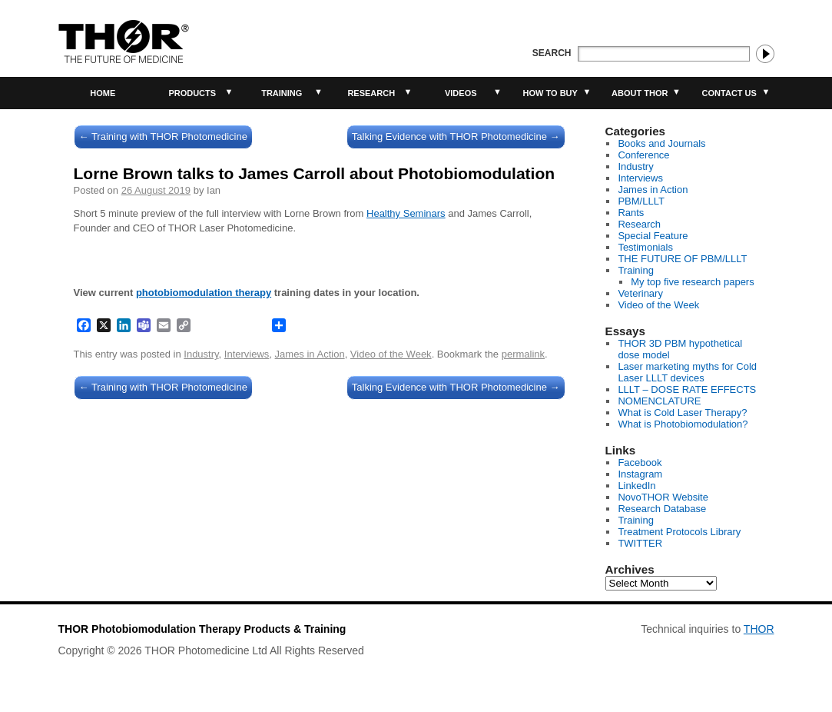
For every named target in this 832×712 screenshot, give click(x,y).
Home (102, 93)
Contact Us (729, 93)
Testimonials (645, 247)
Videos (461, 93)
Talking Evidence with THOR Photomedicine (456, 136)
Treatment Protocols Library (679, 531)
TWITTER (640, 543)
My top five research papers (692, 282)
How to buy (550, 93)
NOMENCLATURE (659, 401)
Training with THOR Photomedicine (163, 136)
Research (371, 93)
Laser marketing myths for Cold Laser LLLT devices (687, 372)
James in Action (310, 354)
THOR (759, 629)
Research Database (662, 508)
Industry (201, 354)
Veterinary (640, 293)
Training (281, 93)
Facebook (639, 462)
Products (192, 93)
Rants (631, 212)
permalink (523, 354)
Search (552, 53)
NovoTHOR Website (663, 497)
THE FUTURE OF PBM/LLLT (682, 259)
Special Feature (653, 235)
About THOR (640, 93)
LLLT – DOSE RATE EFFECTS (687, 389)
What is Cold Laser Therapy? (682, 412)
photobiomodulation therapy (203, 292)
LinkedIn (636, 485)
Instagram (640, 474)
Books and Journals (661, 143)
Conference (643, 155)
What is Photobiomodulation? (682, 424)
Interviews (247, 354)
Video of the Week (391, 354)
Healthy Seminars (406, 213)
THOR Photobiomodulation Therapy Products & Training (202, 629)
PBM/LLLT (641, 201)
